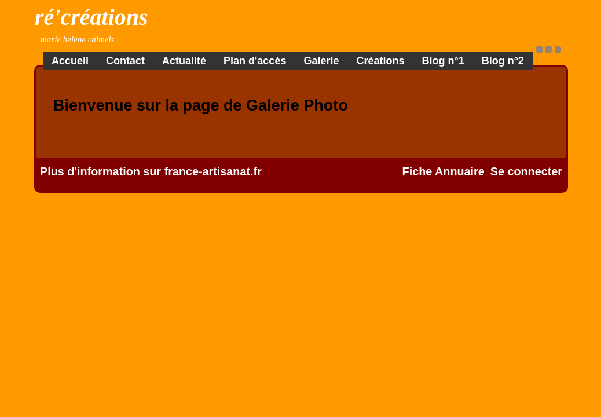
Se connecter (526, 171)
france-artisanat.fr (213, 171)
